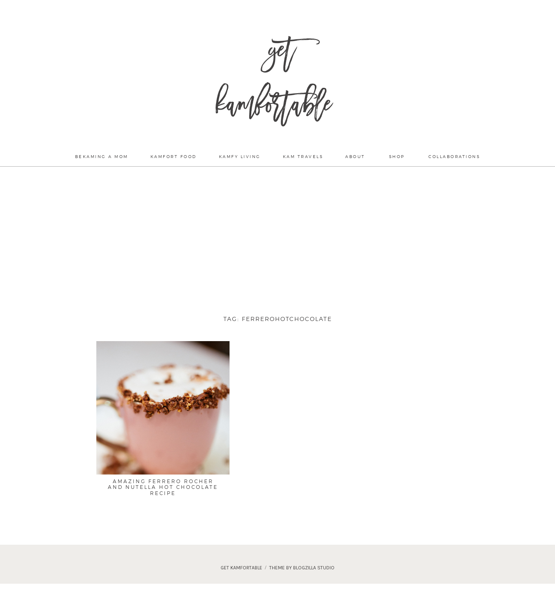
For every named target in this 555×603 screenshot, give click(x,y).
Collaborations (454, 156)
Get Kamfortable (274, 82)
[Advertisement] (277, 236)
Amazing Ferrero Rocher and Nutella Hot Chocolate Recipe (163, 487)
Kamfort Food (173, 156)
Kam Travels (303, 156)
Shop (397, 156)
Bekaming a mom (101, 156)
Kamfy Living (240, 156)
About (355, 156)
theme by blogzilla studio (301, 568)
